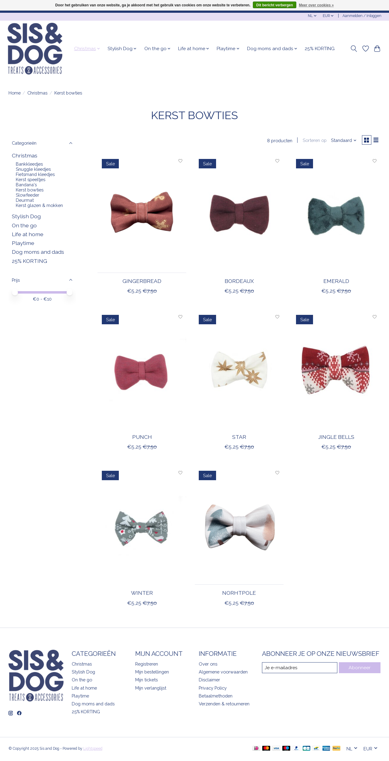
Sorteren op (313, 140)
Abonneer (360, 668)
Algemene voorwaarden (223, 673)
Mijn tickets (146, 681)
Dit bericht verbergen (274, 5)
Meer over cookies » (316, 5)
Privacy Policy (213, 688)
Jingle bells (336, 438)
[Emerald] (336, 215)
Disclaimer (209, 681)
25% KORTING (320, 48)
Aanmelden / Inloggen (362, 16)
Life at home (27, 234)
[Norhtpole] (239, 527)
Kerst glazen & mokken (39, 205)
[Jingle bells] (336, 371)
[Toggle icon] (353, 48)
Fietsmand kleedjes (35, 174)
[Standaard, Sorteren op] (342, 140)
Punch (142, 438)
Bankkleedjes (29, 164)
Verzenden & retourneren (224, 704)
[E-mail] (299, 668)
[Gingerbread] (142, 215)
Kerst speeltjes (30, 179)
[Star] (239, 371)
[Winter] (142, 527)
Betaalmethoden (215, 696)
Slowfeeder (27, 195)
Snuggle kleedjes (33, 169)
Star (239, 438)
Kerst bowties (29, 189)
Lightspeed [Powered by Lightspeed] (92, 750)
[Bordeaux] (239, 215)
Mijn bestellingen (152, 673)
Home (15, 92)
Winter (142, 594)
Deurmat (25, 200)
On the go (24, 225)
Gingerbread (141, 282)
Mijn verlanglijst (150, 688)
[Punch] (142, 371)
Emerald (336, 282)
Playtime (23, 243)
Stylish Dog (26, 216)
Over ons (208, 665)
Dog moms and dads (38, 252)
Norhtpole (239, 594)
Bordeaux (239, 282)
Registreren (146, 665)
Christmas (37, 92)
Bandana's (26, 184)
